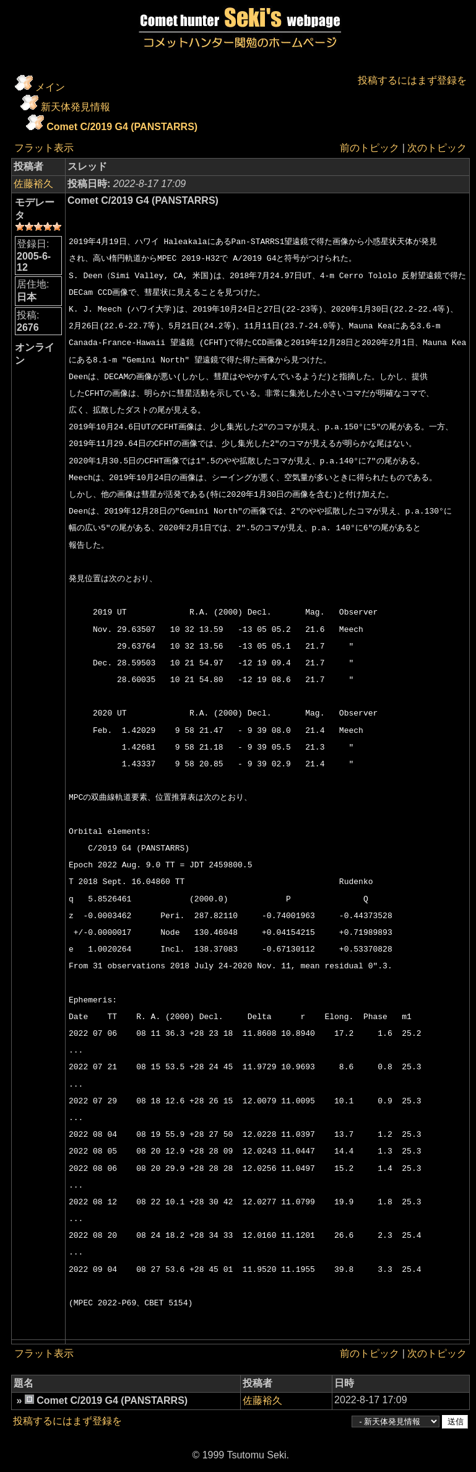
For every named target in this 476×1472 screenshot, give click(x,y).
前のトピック (369, 147)
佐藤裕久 (33, 183)
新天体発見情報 (75, 107)
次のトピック (437, 147)
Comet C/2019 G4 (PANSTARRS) (121, 126)
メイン (50, 87)
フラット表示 (44, 147)
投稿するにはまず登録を (412, 80)
